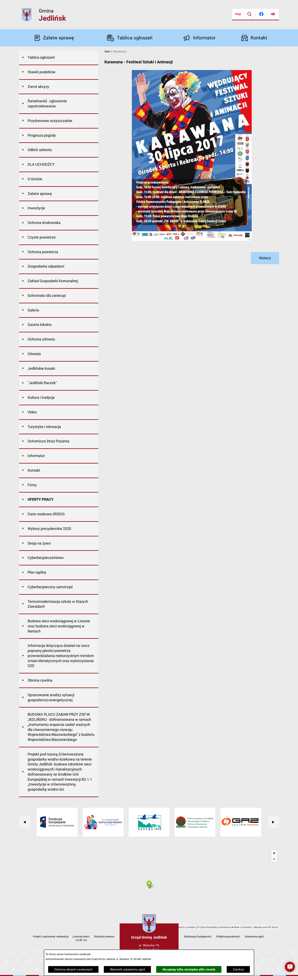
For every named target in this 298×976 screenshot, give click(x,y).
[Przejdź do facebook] (261, 14)
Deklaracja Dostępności (197, 936)
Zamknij (238, 969)
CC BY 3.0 (81, 940)
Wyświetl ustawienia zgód (127, 969)
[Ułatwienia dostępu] (273, 14)
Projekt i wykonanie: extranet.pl (50, 936)
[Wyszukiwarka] (250, 14)
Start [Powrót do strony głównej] (107, 51)
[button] (290, 967)
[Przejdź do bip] (238, 14)
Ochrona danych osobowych (73, 969)
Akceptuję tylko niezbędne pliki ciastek (188, 969)
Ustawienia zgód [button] (254, 936)
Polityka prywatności (228, 936)
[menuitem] (58, 58)
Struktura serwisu (104, 936)
